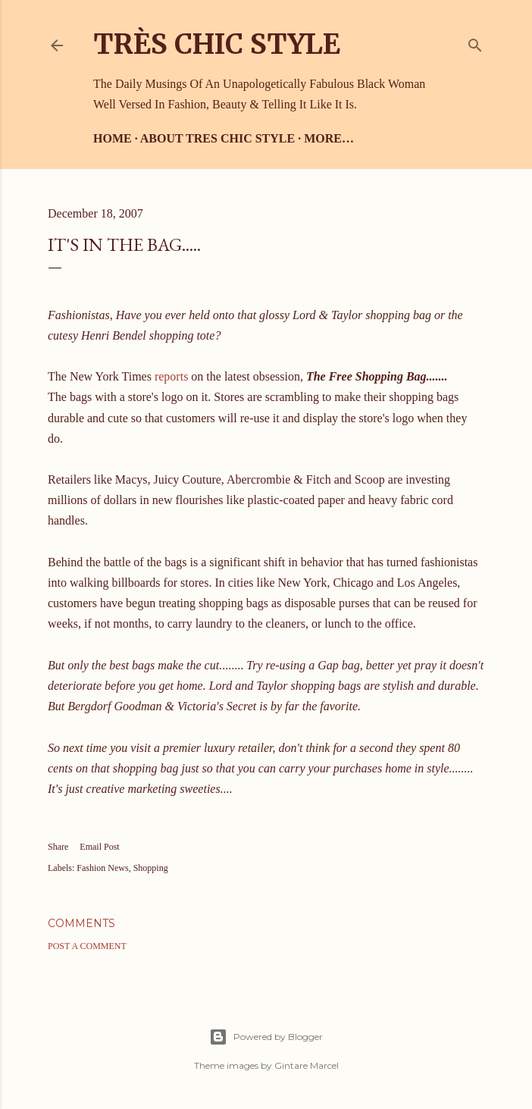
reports (171, 376)
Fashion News (102, 868)
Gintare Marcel (306, 1065)
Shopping (150, 868)
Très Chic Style (216, 44)
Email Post (99, 846)
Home (112, 138)
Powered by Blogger (266, 1037)
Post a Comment (87, 946)
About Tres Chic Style (217, 138)
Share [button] (58, 846)
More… (329, 138)
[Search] (475, 42)
